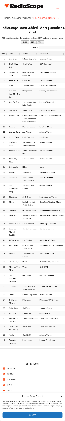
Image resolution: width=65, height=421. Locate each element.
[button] (61, 396)
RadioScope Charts (21, 18)
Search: (35, 47)
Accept (32, 415)
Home (7, 18)
